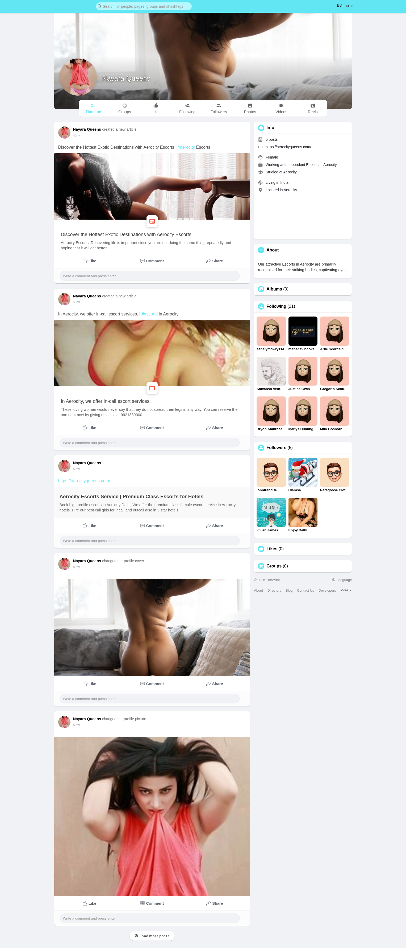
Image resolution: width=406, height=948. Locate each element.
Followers (276, 448)
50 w (76, 302)
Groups (274, 566)
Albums (274, 289)
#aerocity (186, 147)
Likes (271, 549)
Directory (274, 590)
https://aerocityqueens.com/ (84, 481)
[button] (144, 6)
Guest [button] (345, 6)
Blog (289, 590)
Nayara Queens (126, 78)
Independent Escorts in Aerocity (310, 165)
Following (276, 306)
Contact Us (305, 590)
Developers (327, 590)
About (258, 590)
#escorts (149, 314)
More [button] (346, 590)
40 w (76, 135)
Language (342, 580)
